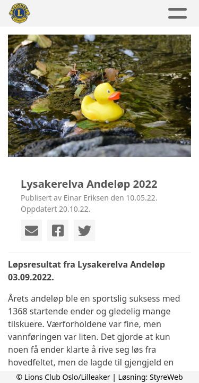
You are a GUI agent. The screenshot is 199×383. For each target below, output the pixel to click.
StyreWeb (166, 377)
